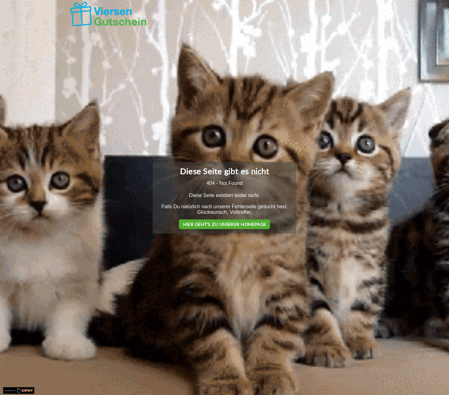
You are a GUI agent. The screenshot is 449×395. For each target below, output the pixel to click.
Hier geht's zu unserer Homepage (224, 224)
